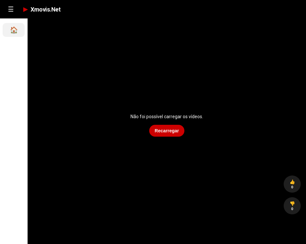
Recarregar (167, 130)
